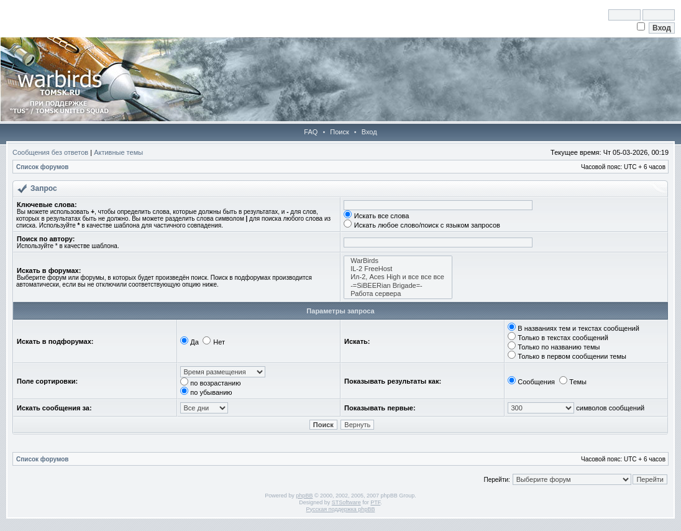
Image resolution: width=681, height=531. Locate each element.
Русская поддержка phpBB (340, 509)
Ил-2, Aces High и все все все (398, 277)
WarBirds (398, 261)
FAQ (311, 132)
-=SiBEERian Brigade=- (398, 286)
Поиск (339, 132)
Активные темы (118, 152)
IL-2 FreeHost (398, 269)
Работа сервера (398, 294)
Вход (369, 132)
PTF (375, 502)
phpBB (304, 495)
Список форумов (42, 167)
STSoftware (346, 502)
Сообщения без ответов (50, 152)
